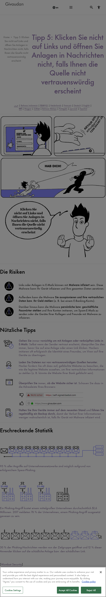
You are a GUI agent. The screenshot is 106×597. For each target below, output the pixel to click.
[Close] (100, 572)
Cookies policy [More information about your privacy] (89, 581)
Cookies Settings (13, 590)
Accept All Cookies (68, 590)
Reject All (91, 590)
